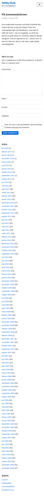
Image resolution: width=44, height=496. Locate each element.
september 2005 (8, 393)
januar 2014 (6, 162)
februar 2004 (7, 458)
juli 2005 (5, 400)
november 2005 (8, 386)
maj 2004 (5, 448)
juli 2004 (5, 441)
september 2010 (8, 254)
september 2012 (8, 175)
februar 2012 (7, 196)
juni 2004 (5, 444)
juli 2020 (5, 148)
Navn (4, 99)
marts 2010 (6, 271)
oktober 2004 (7, 431)
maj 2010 (5, 264)
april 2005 (6, 410)
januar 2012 (6, 199)
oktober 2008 (7, 329)
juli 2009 (5, 298)
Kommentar (6, 69)
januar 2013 (6, 169)
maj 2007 (5, 363)
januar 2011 (6, 240)
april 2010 (6, 267)
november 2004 (8, 427)
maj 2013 (5, 165)
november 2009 (8, 284)
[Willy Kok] (9, 4)
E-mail (5, 107)
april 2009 (6, 308)
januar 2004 (6, 461)
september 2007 (8, 349)
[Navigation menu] (39, 4)
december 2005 (8, 383)
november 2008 (8, 325)
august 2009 (6, 295)
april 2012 (6, 189)
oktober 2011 (7, 210)
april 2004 (6, 451)
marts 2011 (6, 233)
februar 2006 (7, 376)
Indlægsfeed (6, 483)
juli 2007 (5, 356)
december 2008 (8, 322)
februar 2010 (7, 274)
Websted (5, 116)
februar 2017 (7, 152)
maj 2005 (5, 407)
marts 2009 (6, 312)
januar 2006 (6, 380)
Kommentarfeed (8, 486)
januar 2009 (6, 318)
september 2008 (8, 332)
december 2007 (8, 339)
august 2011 (6, 216)
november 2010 (8, 247)
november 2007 (8, 342)
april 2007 (6, 366)
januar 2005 (6, 420)
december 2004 (8, 424)
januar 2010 (6, 278)
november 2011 (8, 206)
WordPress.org (7, 490)
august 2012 (6, 179)
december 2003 (8, 465)
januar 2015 (6, 155)
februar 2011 (7, 237)
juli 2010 (5, 257)
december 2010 (8, 244)
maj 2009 (5, 305)
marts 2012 (6, 192)
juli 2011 (5, 220)
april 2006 (6, 369)
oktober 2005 (7, 390)
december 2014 (8, 158)
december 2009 (8, 281)
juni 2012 (5, 182)
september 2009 (8, 291)
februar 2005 (7, 417)
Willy (5, 18)
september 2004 (8, 434)
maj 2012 (5, 186)
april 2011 (6, 230)
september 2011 (8, 213)
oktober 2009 (7, 288)
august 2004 (6, 438)
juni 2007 (5, 359)
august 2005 (6, 397)
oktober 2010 (7, 250)
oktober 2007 (7, 346)
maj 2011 (5, 227)
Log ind (5, 480)
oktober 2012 (7, 172)
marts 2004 (6, 455)
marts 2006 (6, 373)
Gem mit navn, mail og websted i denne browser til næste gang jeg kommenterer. (23, 126)
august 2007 (6, 352)
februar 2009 (7, 315)
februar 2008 (7, 335)
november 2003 (8, 468)
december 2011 (8, 203)
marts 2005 (6, 414)
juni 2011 (5, 223)
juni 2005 (5, 403)
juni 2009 (5, 301)
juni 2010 (5, 261)
